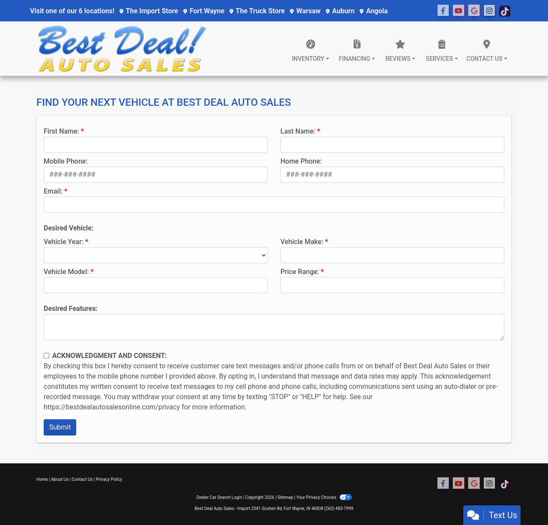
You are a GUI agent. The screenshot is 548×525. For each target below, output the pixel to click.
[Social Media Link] (474, 10)
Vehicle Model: (66, 272)
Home (42, 479)
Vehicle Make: (301, 242)
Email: (53, 191)
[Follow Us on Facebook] (443, 10)
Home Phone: (301, 161)
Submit (60, 427)
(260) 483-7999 (338, 508)
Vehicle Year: (63, 242)
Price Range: (299, 272)
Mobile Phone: (66, 161)
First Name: (61, 131)
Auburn (340, 11)
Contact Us (82, 479)
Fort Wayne (203, 11)
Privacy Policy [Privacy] (109, 479)
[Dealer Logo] (122, 48)
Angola (373, 11)
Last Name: (298, 131)
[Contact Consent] (46, 355)
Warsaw (305, 11)
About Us (59, 479)
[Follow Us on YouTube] (459, 10)
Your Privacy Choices (323, 497)
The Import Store (148, 11)
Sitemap (285, 497)
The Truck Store (257, 11)
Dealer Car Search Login (219, 497)
